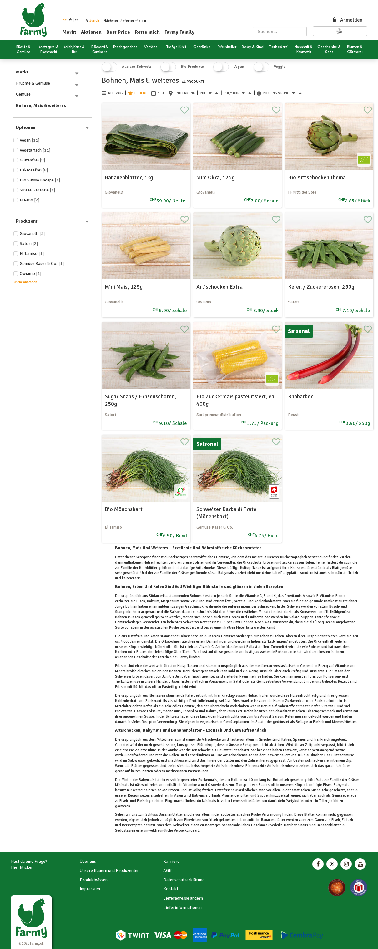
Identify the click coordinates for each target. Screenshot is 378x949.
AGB (167, 870)
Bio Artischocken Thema (317, 177)
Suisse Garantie (37, 190)
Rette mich (147, 32)
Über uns (88, 861)
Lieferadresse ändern (183, 898)
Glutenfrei (32, 160)
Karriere (171, 861)
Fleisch (318, 721)
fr (70, 20)
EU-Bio (30, 200)
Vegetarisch (35, 150)
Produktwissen (94, 879)
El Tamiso (32, 253)
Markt (69, 32)
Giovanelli (32, 233)
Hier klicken (22, 867)
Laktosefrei (34, 170)
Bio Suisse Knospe (40, 180)
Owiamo (31, 273)
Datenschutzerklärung (183, 879)
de (65, 20)
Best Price (118, 32)
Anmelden (347, 20)
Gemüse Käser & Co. (42, 263)
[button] (94, 20)
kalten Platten (142, 771)
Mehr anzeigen (25, 282)
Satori (29, 243)
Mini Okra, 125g (215, 177)
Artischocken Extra (219, 286)
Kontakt (170, 889)
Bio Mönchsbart (124, 509)
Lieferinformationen (182, 907)
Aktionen (91, 32)
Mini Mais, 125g (124, 286)
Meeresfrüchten (344, 721)
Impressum (90, 889)
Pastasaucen (197, 771)
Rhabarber (300, 396)
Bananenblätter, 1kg (129, 177)
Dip (348, 760)
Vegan (30, 140)
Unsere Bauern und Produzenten (109, 870)
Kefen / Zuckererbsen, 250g (321, 286)
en (76, 20)
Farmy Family (179, 32)
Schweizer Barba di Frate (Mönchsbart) (226, 513)
